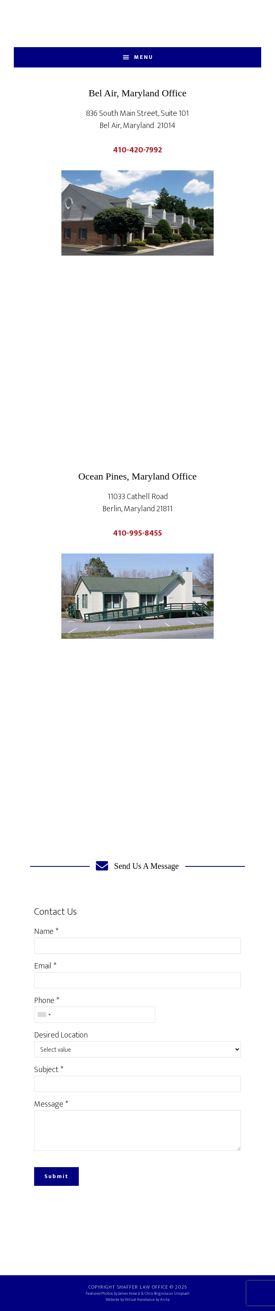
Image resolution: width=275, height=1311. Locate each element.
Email (43, 966)
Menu (143, 57)
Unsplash (182, 1293)
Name (44, 931)
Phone (44, 1000)
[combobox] (44, 1014)
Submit (56, 1176)
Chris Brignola (156, 1293)
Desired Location (61, 1035)
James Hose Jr (129, 1293)
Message (48, 1104)
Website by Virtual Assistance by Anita (137, 1299)
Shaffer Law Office (137, 23)
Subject (46, 1070)
